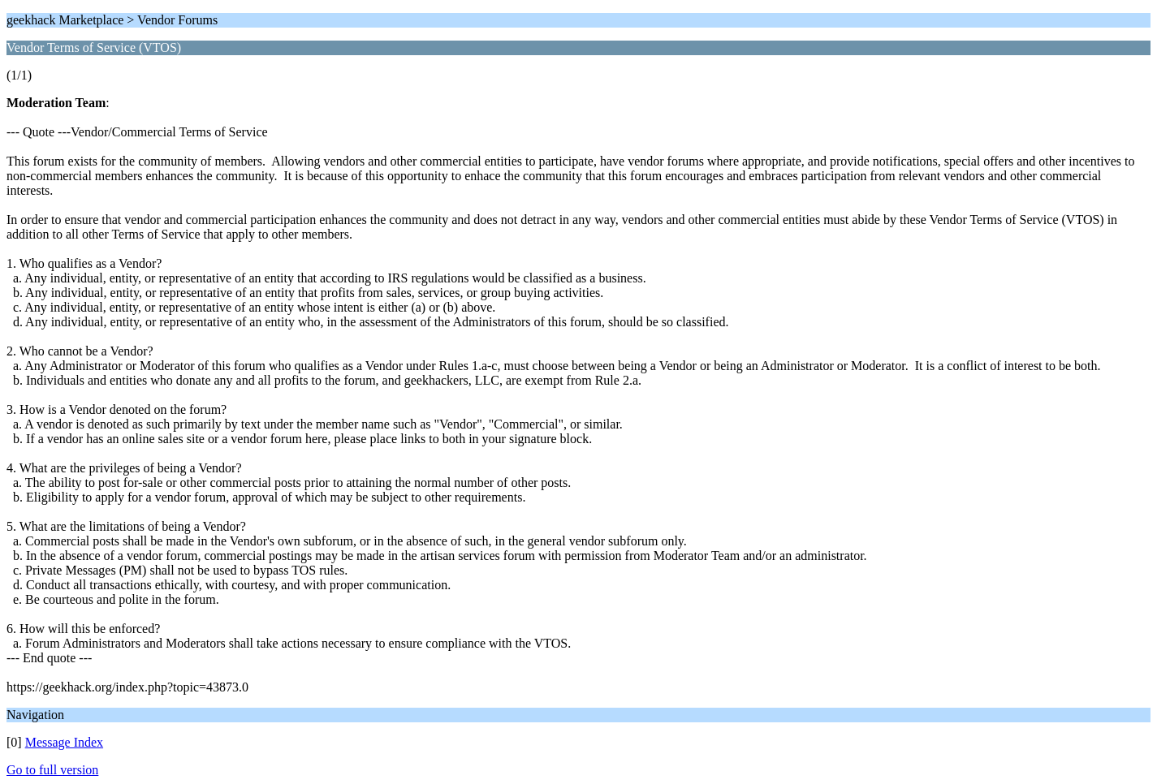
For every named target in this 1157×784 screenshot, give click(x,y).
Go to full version (52, 770)
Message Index (64, 742)
